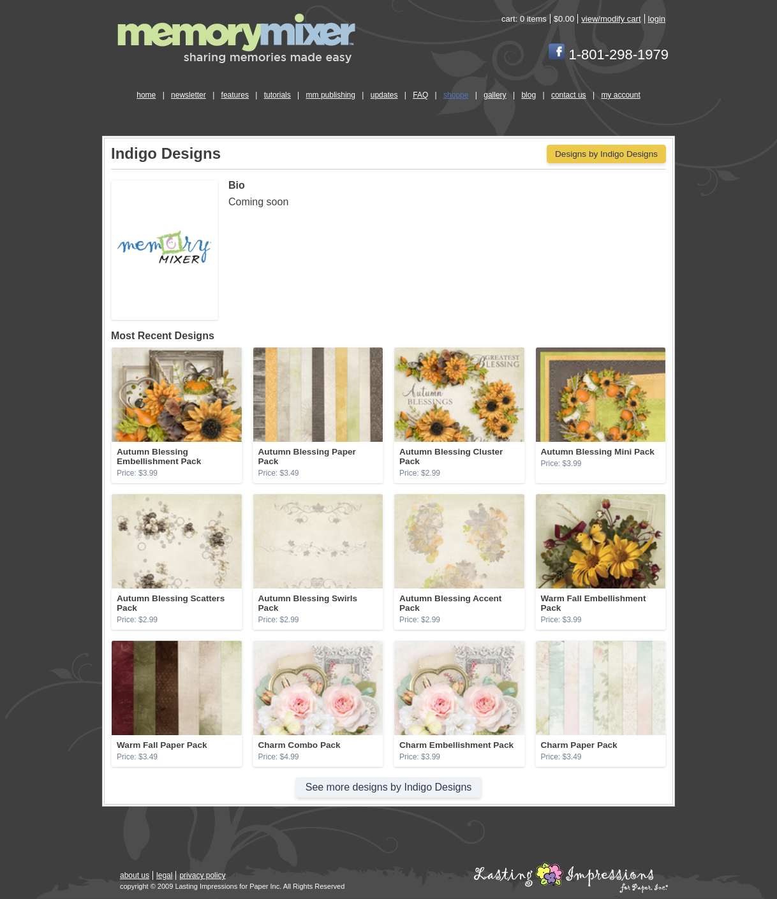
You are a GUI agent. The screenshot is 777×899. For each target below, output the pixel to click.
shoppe (455, 95)
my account (620, 95)
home (146, 95)
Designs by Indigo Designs (606, 154)
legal (164, 875)
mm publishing (330, 95)
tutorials (277, 95)
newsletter (188, 95)
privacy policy (202, 875)
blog (528, 95)
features (235, 95)
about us (134, 875)
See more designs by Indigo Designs (389, 787)
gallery (495, 95)
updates (384, 95)
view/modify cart (610, 19)
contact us (568, 95)
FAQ (420, 95)
